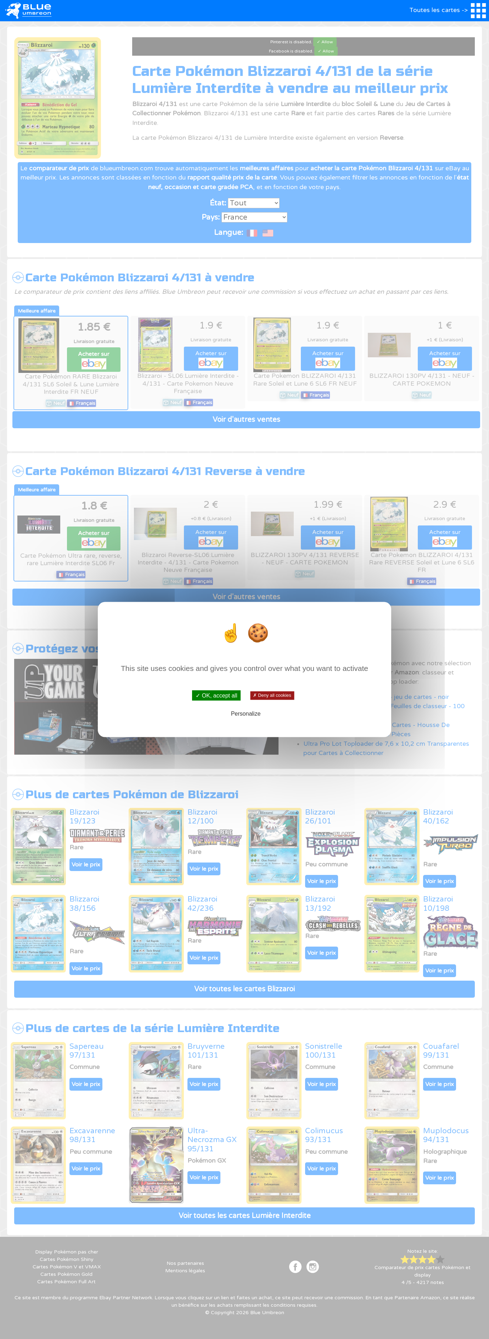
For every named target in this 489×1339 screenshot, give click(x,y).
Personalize (246, 713)
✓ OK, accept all (216, 696)
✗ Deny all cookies (272, 695)
